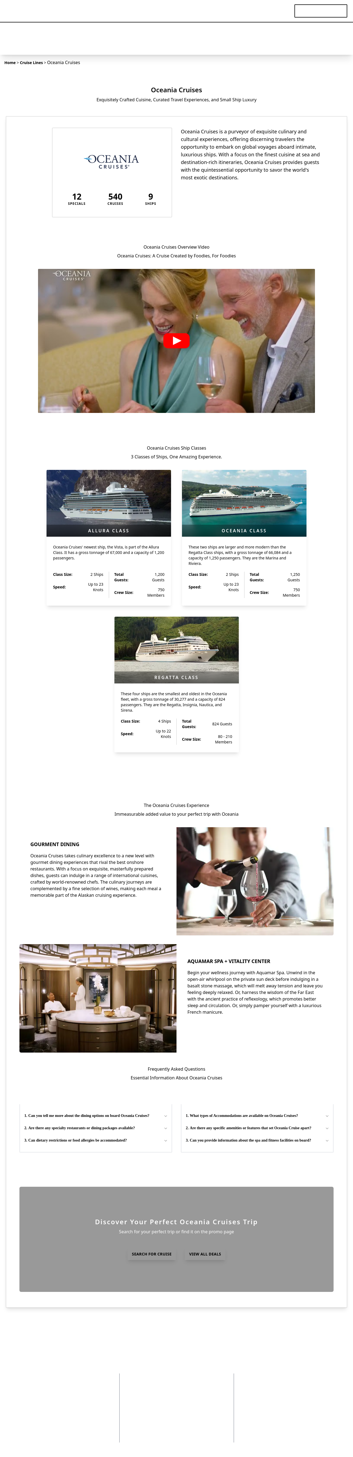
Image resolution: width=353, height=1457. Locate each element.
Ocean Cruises (197, 1400)
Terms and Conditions (84, 1393)
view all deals (205, 1254)
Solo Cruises (194, 1431)
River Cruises (195, 1408)
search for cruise (152, 1254)
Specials (184, 10)
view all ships (176, 769)
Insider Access (77, 1416)
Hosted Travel (157, 1431)
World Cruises (196, 1416)
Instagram (73, 1431)
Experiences (251, 10)
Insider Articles (156, 1408)
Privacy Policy (76, 1385)
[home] (23, 11)
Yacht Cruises (196, 1423)
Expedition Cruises (201, 1393)
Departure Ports (198, 1385)
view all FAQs (177, 1167)
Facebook (72, 1423)
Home (10, 62)
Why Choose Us (78, 1400)
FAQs (166, 1400)
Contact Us (73, 1408)
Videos (280, 10)
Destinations (152, 10)
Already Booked (155, 1423)
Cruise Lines (216, 10)
